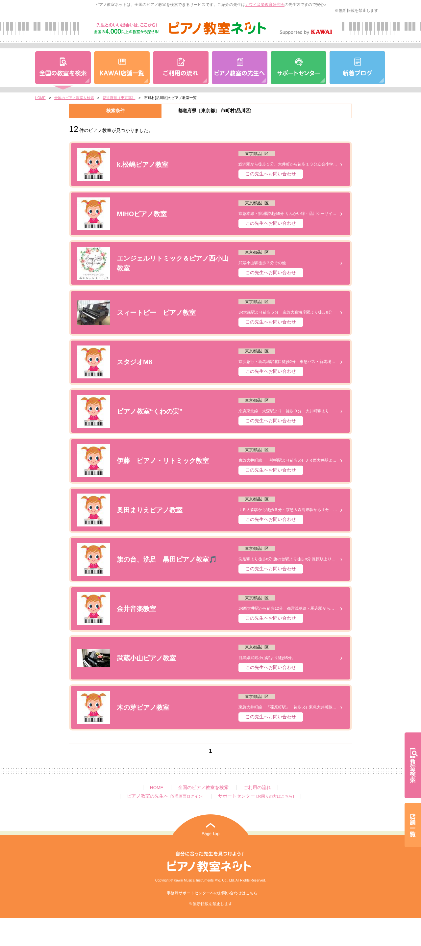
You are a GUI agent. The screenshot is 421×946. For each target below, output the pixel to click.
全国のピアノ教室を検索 (74, 98)
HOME (40, 98)
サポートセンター (256, 796)
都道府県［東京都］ (119, 98)
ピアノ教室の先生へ (165, 796)
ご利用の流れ (257, 787)
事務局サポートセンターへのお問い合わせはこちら (212, 893)
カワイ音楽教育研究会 (265, 4)
